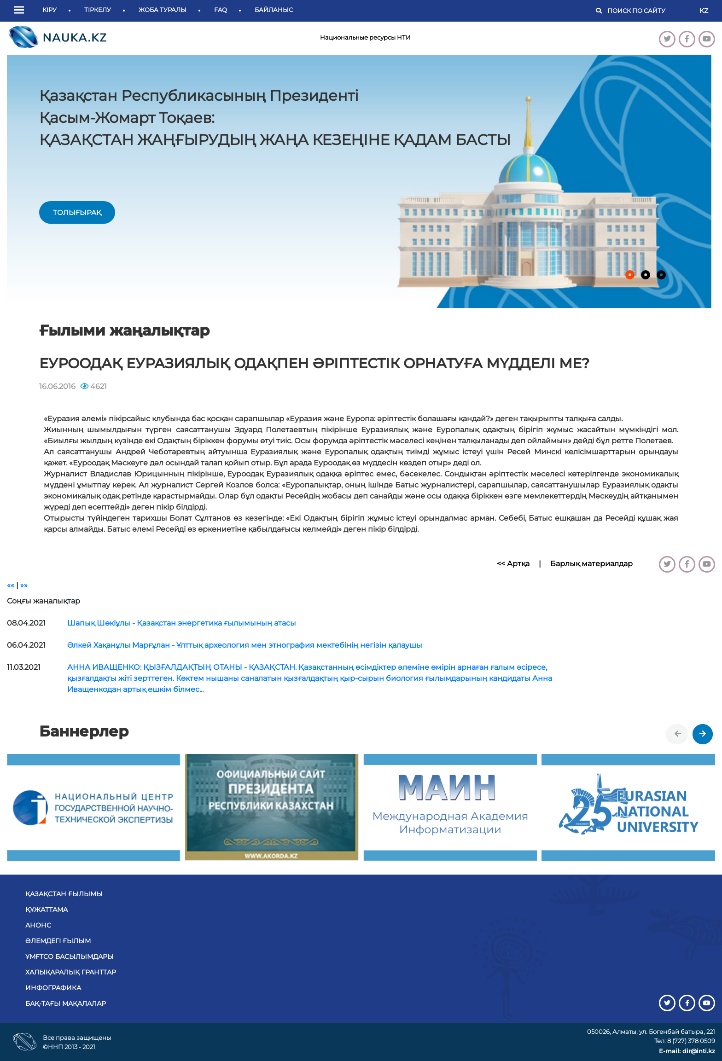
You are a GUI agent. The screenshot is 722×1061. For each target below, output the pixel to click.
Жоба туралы (162, 9)
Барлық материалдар (591, 563)
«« (10, 585)
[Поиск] (649, 11)
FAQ (220, 9)
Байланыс (274, 9)
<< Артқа (513, 563)
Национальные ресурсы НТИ (365, 37)
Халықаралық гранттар (70, 972)
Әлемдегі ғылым (58, 941)
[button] (21, 10)
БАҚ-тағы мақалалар (65, 1003)
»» (24, 585)
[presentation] (678, 734)
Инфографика (53, 988)
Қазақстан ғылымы (64, 894)
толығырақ (77, 212)
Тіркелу (97, 9)
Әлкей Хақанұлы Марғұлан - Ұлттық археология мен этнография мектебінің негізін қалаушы (244, 645)
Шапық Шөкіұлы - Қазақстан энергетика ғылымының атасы (181, 623)
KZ (703, 10)
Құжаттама (46, 909)
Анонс (38, 925)
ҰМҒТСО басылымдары (69, 956)
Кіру (49, 9)
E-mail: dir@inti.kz (687, 1051)
